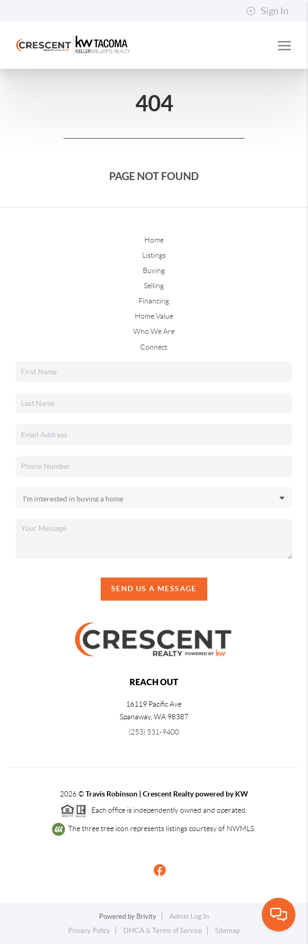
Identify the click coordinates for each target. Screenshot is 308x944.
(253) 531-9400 (154, 732)
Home (154, 240)
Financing (154, 301)
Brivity (146, 916)
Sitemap (227, 931)
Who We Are (154, 331)
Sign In (267, 11)
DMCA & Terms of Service (162, 931)
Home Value (154, 316)
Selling (154, 285)
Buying (154, 270)
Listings (154, 255)
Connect (153, 347)
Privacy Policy (89, 931)
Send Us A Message (154, 588)
